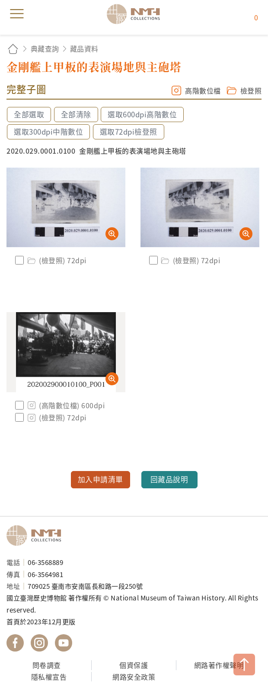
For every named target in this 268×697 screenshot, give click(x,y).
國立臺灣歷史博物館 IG (39, 643)
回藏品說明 (169, 479)
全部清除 (76, 114)
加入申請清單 (100, 479)
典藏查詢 (45, 48)
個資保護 (133, 665)
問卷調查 (46, 665)
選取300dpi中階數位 (48, 131)
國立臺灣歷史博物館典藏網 (136, 13)
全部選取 (29, 114)
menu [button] (16, 13)
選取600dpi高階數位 (142, 114)
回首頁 (12, 48)
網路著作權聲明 (219, 665)
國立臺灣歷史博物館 (36, 535)
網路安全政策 (133, 676)
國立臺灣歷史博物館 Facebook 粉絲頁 (15, 643)
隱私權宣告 (49, 676)
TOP (244, 664)
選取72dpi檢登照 (128, 131)
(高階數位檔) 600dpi (65, 405)
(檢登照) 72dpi (56, 260)
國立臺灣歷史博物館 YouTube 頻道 (63, 643)
